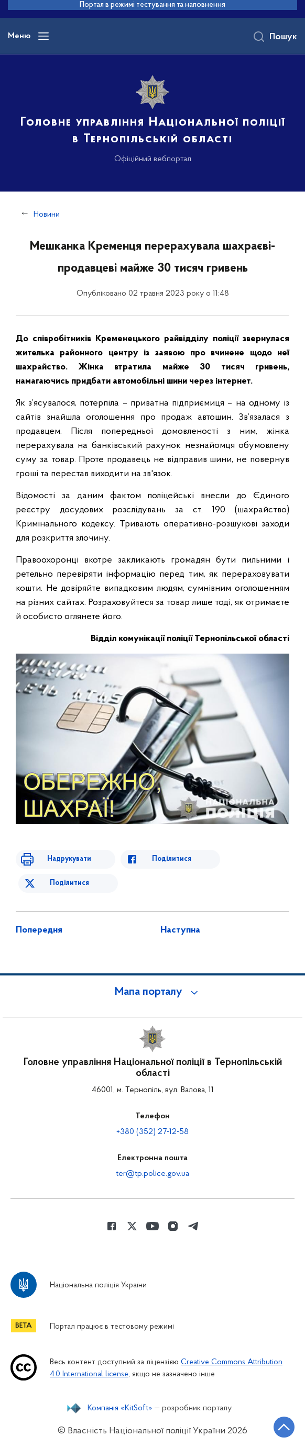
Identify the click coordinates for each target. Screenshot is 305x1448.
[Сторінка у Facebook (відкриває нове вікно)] (111, 1226)
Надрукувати (69, 859)
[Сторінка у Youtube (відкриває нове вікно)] (152, 1226)
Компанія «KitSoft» (120, 1408)
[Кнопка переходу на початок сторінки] (284, 1427)
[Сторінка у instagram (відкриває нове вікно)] (173, 1226)
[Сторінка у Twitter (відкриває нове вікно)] (132, 1226)
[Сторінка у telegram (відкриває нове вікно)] (193, 1226)
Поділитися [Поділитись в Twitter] (69, 883)
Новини (47, 214)
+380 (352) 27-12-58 (152, 1132)
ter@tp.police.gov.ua (152, 1174)
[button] (152, 992)
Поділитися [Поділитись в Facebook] (171, 859)
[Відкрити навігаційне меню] (43, 36)
